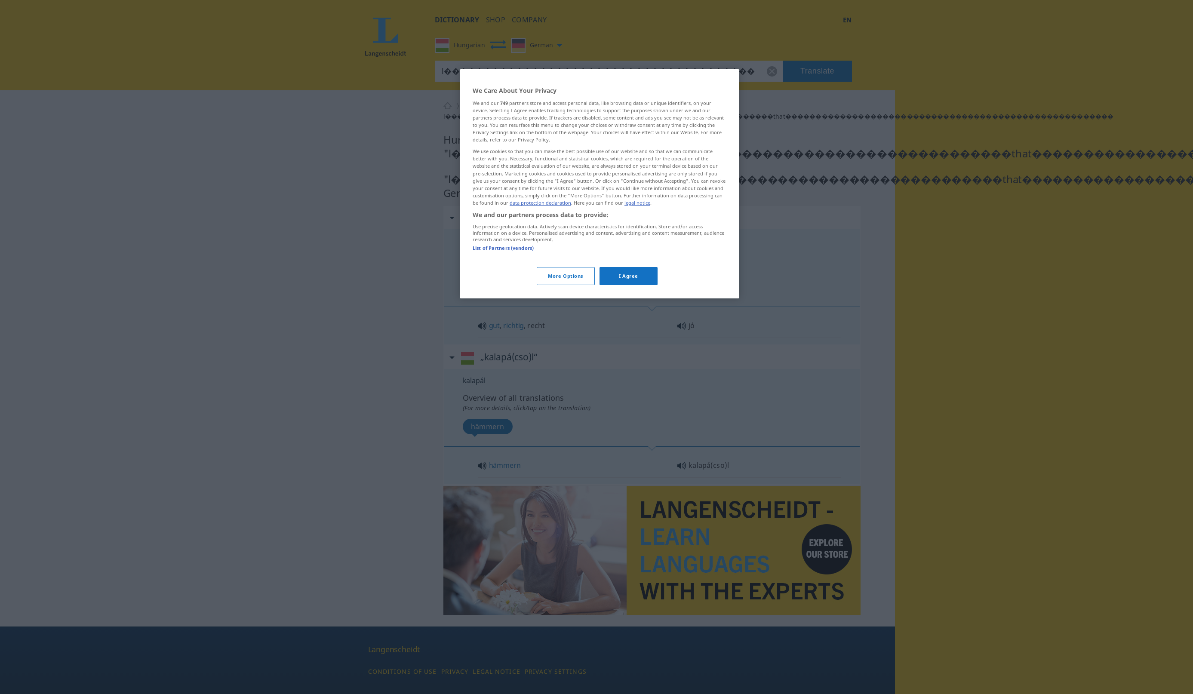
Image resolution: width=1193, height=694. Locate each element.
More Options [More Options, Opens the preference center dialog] (565, 276)
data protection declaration (540, 203)
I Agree (628, 276)
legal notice (637, 203)
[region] (599, 183)
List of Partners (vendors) (503, 248)
